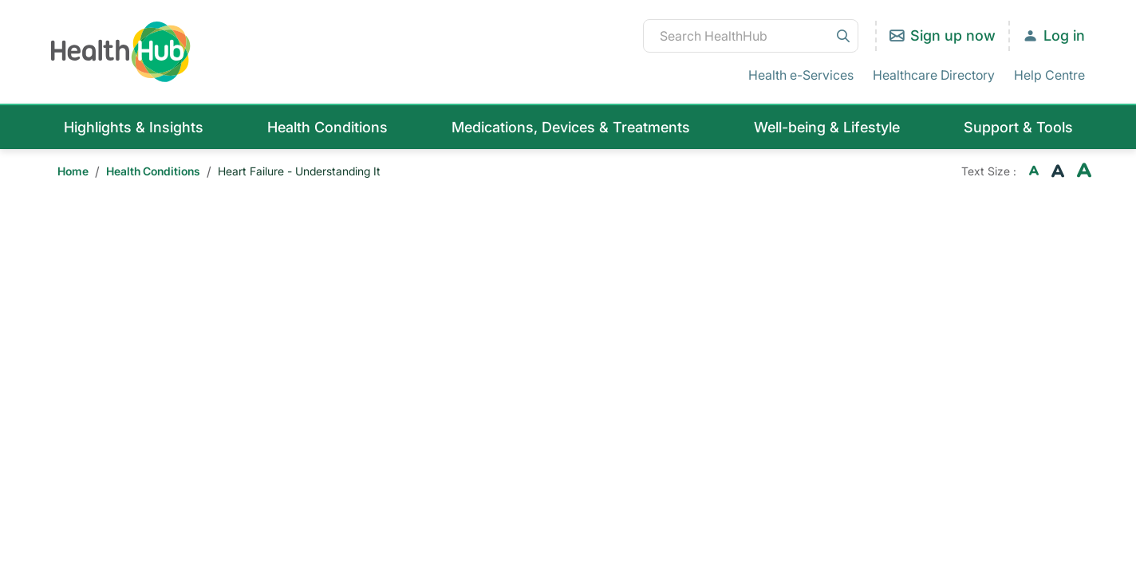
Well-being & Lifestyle (827, 127)
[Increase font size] (1084, 171)
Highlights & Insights (133, 127)
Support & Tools (1018, 127)
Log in (1064, 35)
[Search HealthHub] (750, 36)
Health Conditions (327, 127)
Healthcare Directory (934, 75)
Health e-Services (801, 75)
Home (73, 171)
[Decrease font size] (1034, 171)
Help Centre (1049, 75)
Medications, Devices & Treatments (571, 127)
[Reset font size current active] (1057, 171)
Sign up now (953, 35)
